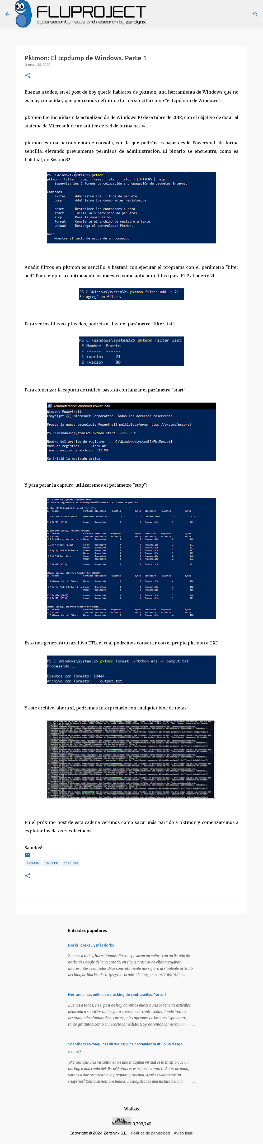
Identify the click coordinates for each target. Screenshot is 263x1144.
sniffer (51, 863)
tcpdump (71, 863)
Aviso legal (183, 1133)
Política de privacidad (150, 1133)
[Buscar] (255, 14)
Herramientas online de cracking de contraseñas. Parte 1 (117, 995)
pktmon (33, 863)
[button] (28, 75)
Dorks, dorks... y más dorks (91, 945)
